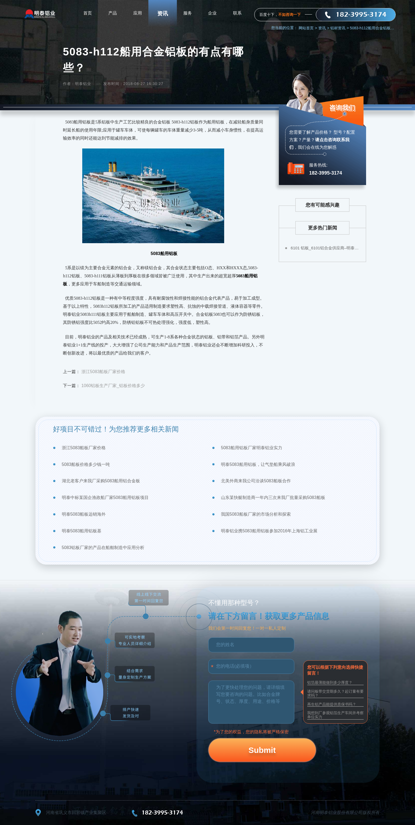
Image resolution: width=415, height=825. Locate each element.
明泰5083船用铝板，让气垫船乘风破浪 (258, 464)
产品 (112, 13)
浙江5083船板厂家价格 (103, 371)
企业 (212, 13)
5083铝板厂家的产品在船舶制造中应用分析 (103, 547)
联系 (237, 13)
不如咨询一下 (289, 14)
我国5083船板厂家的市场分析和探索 (256, 514)
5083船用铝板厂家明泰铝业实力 (251, 447)
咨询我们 (342, 108)
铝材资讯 (339, 28)
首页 (87, 13)
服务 (187, 13)
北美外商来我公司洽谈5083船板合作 (256, 481)
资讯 (162, 13)
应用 (137, 13)
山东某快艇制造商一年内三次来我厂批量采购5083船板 (273, 497)
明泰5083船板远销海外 (84, 514)
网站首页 (308, 28)
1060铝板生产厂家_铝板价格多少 (113, 385)
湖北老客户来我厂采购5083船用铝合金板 (101, 481)
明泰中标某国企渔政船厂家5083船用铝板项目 (105, 497)
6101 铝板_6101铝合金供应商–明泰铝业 (326, 248)
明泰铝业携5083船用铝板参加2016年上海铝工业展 (269, 531)
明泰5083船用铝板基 (82, 531)
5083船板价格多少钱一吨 (86, 464)
